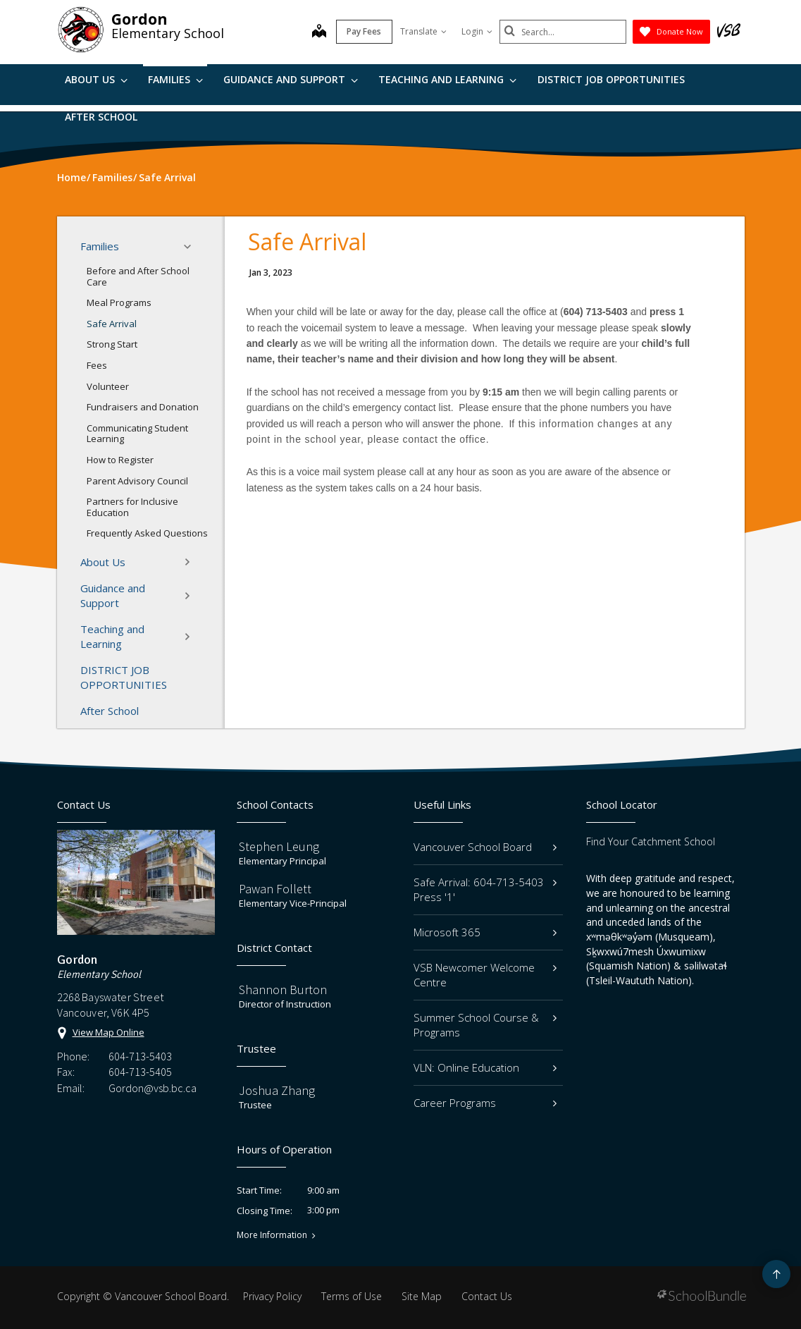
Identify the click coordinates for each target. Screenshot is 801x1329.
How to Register (120, 459)
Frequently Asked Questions (147, 533)
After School (101, 116)
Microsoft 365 (485, 932)
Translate (423, 31)
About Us (96, 79)
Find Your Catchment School (650, 841)
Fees (97, 365)
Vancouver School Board (485, 847)
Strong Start (112, 344)
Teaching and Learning (447, 79)
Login (476, 31)
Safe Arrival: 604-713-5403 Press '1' (485, 889)
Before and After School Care (138, 276)
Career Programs (485, 1103)
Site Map (422, 1296)
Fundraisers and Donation (143, 406)
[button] (191, 247)
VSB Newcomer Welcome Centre (485, 974)
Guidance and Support (290, 79)
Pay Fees (364, 31)
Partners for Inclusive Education (132, 507)
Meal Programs (119, 302)
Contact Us (486, 1296)
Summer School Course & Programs (485, 1024)
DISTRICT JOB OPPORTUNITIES (611, 79)
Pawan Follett (275, 889)
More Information (272, 1235)
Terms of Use (351, 1296)
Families (175, 79)
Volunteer (108, 386)
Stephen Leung (279, 846)
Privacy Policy (272, 1296)
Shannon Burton (283, 989)
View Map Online (108, 1032)
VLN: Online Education (485, 1067)
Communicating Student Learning (137, 434)
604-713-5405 (140, 1072)
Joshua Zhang (277, 1090)
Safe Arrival (112, 323)
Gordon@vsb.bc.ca (152, 1088)
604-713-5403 (140, 1056)
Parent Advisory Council (137, 480)
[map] (319, 32)
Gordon (139, 19)
